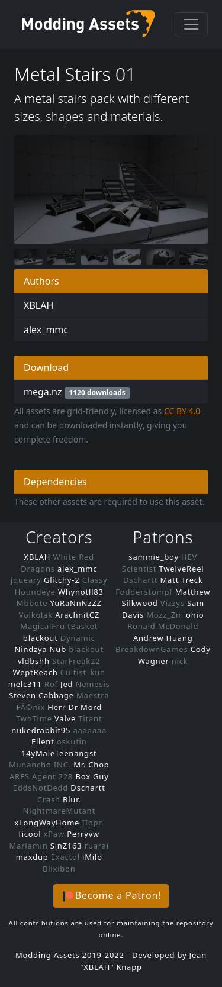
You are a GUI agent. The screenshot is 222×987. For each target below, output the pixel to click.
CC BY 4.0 (182, 411)
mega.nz (77, 392)
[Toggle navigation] (191, 24)
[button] (111, 896)
